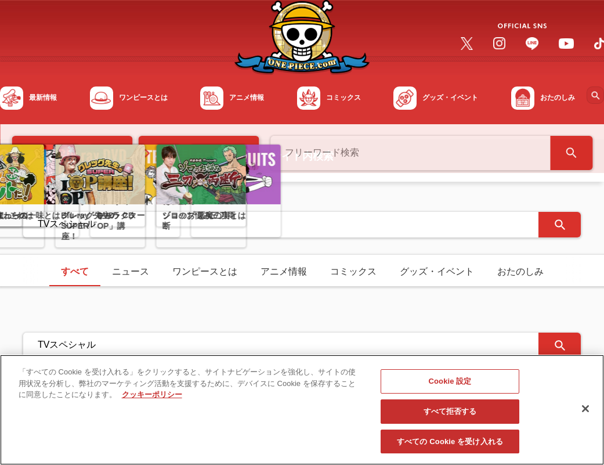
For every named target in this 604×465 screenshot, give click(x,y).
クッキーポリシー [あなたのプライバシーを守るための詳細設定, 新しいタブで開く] (152, 399)
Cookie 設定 (449, 385)
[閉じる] (585, 413)
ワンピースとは (204, 271)
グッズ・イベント (437, 271)
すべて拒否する (450, 416)
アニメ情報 (284, 271)
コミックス (353, 271)
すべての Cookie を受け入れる (450, 446)
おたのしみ (520, 271)
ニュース (130, 271)
